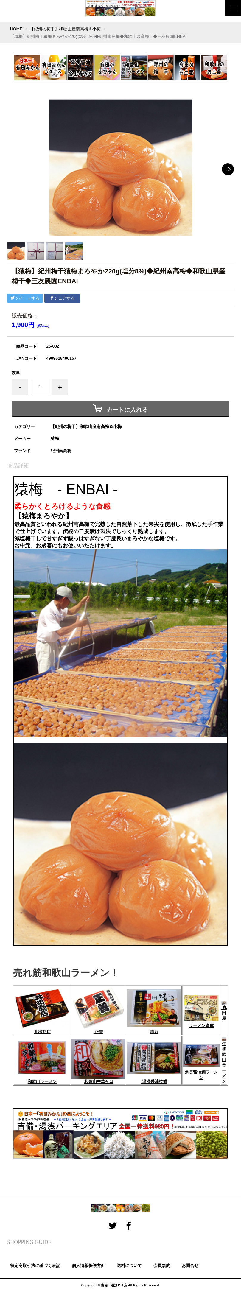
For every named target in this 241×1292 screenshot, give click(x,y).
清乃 (154, 1031)
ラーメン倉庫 (201, 1025)
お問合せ (190, 1265)
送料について (129, 1265)
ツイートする (25, 298)
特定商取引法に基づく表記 (35, 1265)
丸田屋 (224, 1010)
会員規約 (161, 1265)
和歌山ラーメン (42, 1081)
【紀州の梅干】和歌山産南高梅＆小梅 (65, 29)
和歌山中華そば (98, 1081)
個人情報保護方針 (88, 1265)
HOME (16, 29)
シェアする (62, 298)
